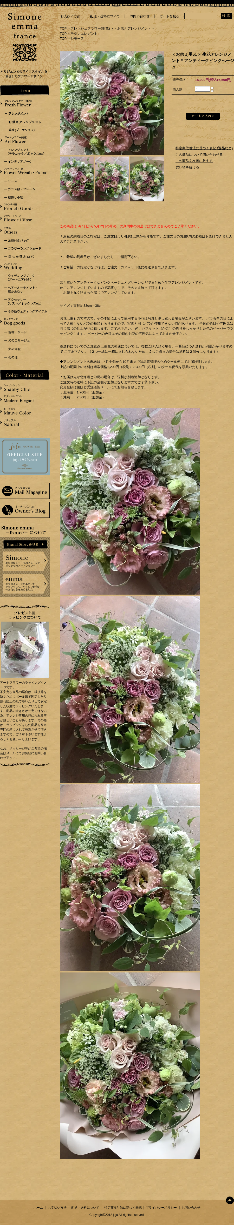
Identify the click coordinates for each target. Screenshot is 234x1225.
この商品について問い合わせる (199, 154)
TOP (63, 28)
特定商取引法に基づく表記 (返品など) (204, 148)
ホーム (38, 1207)
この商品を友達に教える (194, 161)
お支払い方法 (57, 1207)
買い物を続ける (187, 167)
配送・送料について (85, 1207)
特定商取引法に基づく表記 (123, 1207)
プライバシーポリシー (161, 1207)
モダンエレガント (84, 34)
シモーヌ (77, 38)
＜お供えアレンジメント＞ (134, 28)
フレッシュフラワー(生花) (90, 28)
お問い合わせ (191, 1207)
